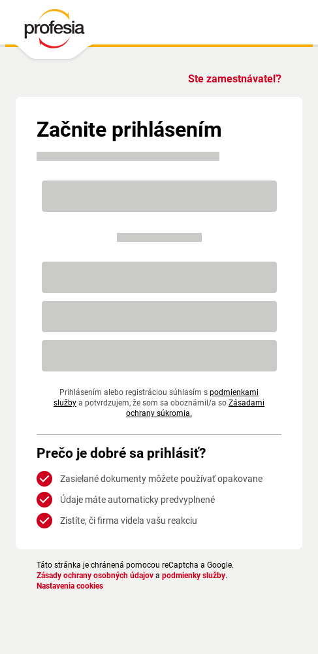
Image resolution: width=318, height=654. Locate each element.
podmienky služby (206, 575)
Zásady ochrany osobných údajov (100, 575)
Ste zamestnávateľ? (232, 78)
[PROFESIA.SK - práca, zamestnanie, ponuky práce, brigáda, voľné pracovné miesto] (53, 32)
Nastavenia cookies (73, 586)
